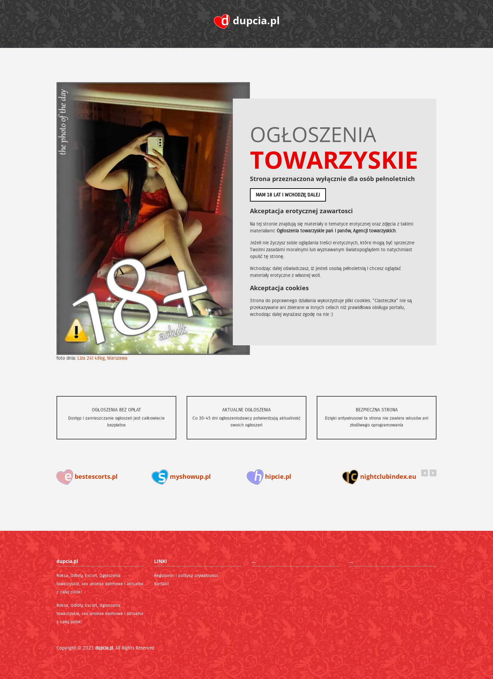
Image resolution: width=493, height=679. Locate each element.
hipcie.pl (269, 476)
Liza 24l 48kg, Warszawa (102, 358)
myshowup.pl (181, 476)
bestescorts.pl (87, 476)
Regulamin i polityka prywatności (186, 575)
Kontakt (161, 584)
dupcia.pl (104, 648)
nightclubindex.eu (379, 476)
